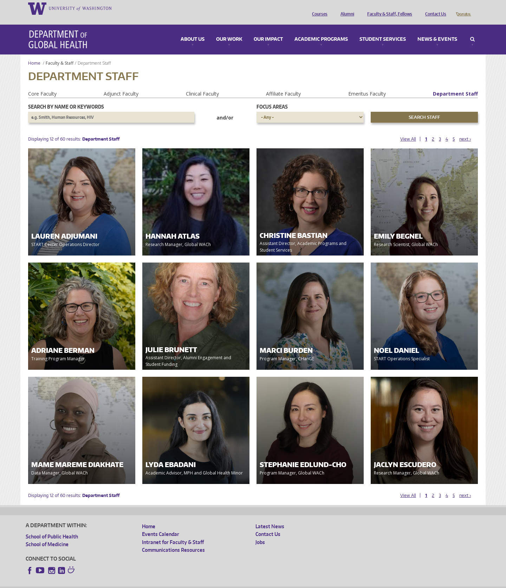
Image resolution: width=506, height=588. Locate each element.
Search (472, 29)
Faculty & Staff (59, 53)
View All (408, 129)
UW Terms (147, 582)
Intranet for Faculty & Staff (173, 532)
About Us (193, 29)
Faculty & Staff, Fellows (387, 8)
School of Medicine (47, 534)
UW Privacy (119, 582)
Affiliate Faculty (283, 83)
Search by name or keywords (66, 97)
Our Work (229, 29)
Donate (463, 8)
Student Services (382, 29)
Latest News (269, 516)
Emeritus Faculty (367, 83)
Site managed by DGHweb (189, 582)
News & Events (437, 29)
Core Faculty (42, 83)
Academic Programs (321, 29)
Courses (318, 8)
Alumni (345, 8)
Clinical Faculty (202, 83)
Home (34, 53)
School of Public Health (52, 527)
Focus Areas (272, 97)
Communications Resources (173, 540)
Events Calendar (160, 524)
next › (465, 129)
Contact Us (434, 8)
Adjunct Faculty (121, 83)
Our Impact (268, 29)
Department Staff (455, 83)
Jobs (260, 532)
